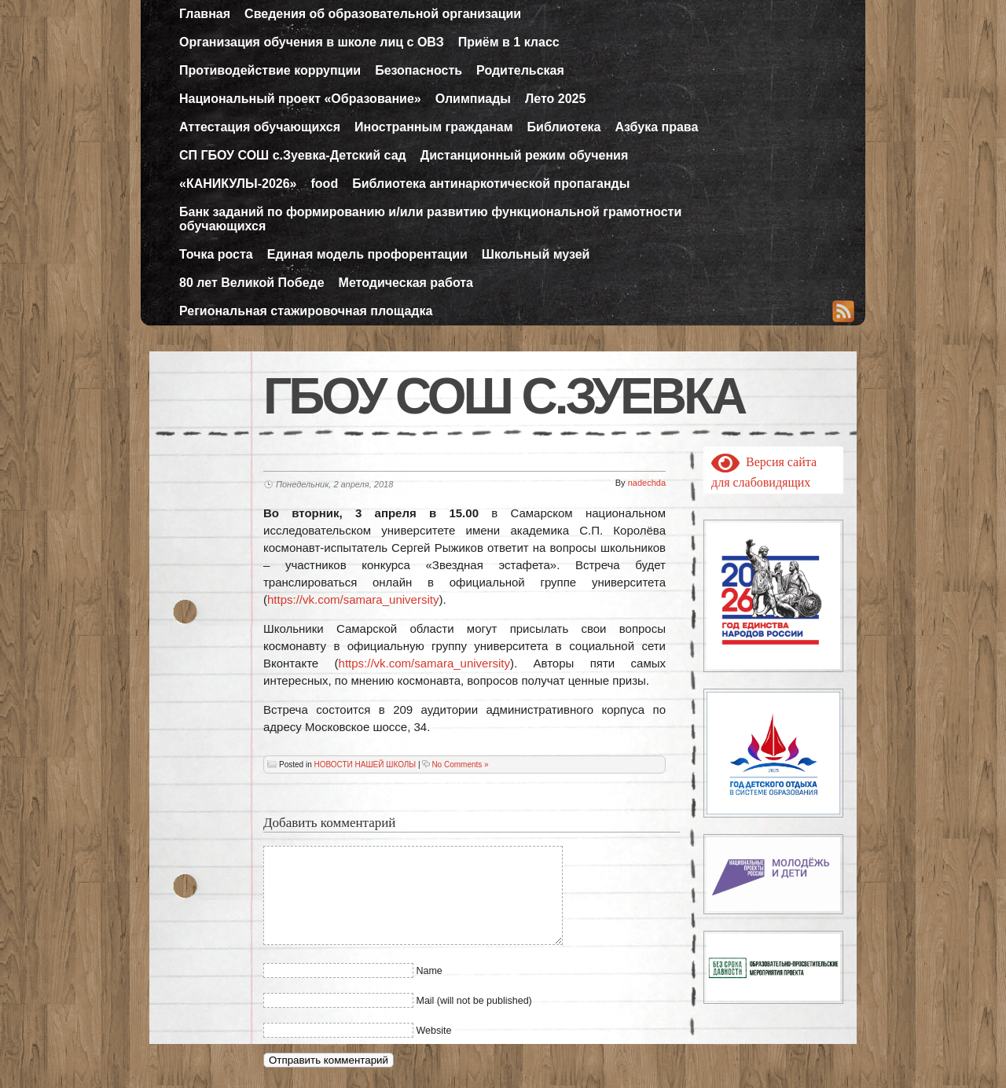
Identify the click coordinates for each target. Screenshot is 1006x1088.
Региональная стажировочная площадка (305, 311)
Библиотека (564, 127)
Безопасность (418, 70)
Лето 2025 (555, 98)
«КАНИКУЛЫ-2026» (238, 183)
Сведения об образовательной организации (382, 13)
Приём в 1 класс (509, 42)
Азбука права (656, 127)
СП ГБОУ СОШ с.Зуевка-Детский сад (292, 155)
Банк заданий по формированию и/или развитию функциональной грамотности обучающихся (430, 219)
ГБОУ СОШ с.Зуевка (503, 396)
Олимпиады (473, 98)
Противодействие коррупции (270, 70)
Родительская (520, 70)
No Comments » (459, 764)
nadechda (647, 482)
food (325, 183)
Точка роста (216, 254)
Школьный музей (536, 254)
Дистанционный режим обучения (524, 155)
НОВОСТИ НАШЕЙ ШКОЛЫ (365, 764)
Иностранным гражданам (433, 127)
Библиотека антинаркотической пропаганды (491, 183)
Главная (204, 13)
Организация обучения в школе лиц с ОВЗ (311, 42)
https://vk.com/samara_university (353, 599)
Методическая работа (406, 282)
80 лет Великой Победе (252, 282)
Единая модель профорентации (367, 254)
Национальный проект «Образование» (300, 98)
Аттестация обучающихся (259, 127)
